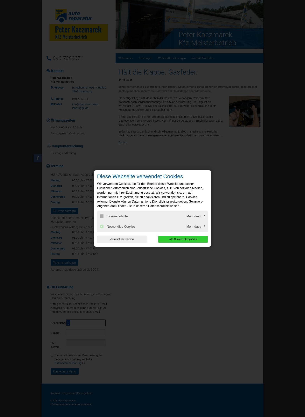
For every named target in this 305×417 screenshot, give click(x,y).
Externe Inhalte (114, 216)
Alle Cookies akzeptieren (183, 239)
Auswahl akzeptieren (122, 239)
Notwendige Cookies (117, 226)
